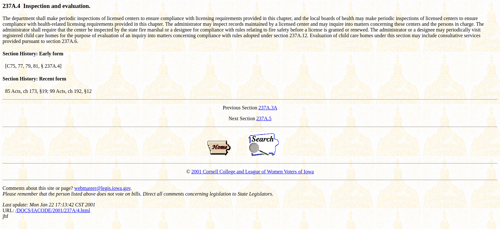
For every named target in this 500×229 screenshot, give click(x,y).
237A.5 (264, 118)
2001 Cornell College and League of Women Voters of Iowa (252, 171)
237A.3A (267, 107)
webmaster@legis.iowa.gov (102, 188)
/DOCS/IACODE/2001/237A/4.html (52, 210)
